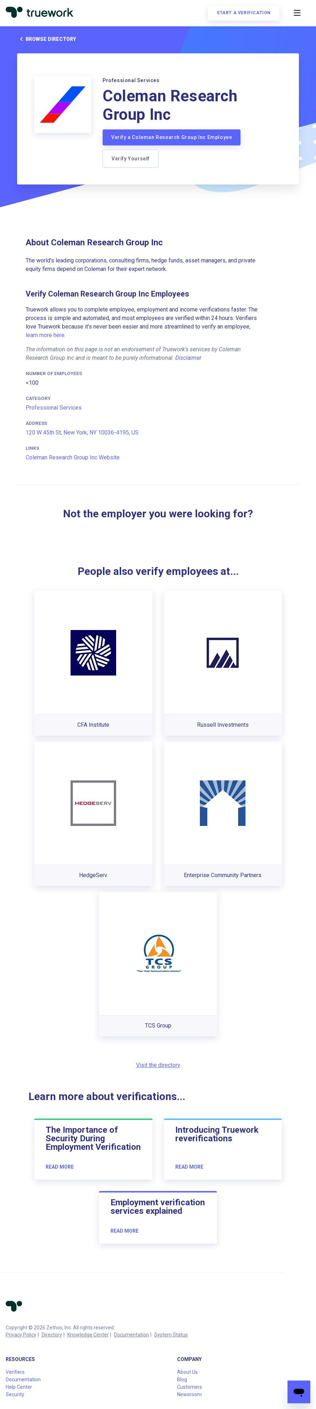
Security (15, 1394)
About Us (187, 1372)
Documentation (131, 1335)
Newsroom (189, 1394)
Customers (189, 1387)
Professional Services (54, 407)
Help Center (19, 1387)
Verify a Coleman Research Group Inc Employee (171, 137)
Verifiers (15, 1372)
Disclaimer (188, 357)
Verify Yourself (131, 158)
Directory (52, 1335)
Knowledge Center (88, 1335)
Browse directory (46, 39)
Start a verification (244, 12)
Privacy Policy (21, 1335)
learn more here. (46, 335)
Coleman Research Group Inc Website (73, 457)
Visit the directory (158, 1065)
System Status (171, 1335)
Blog (182, 1379)
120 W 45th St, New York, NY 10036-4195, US (82, 432)
